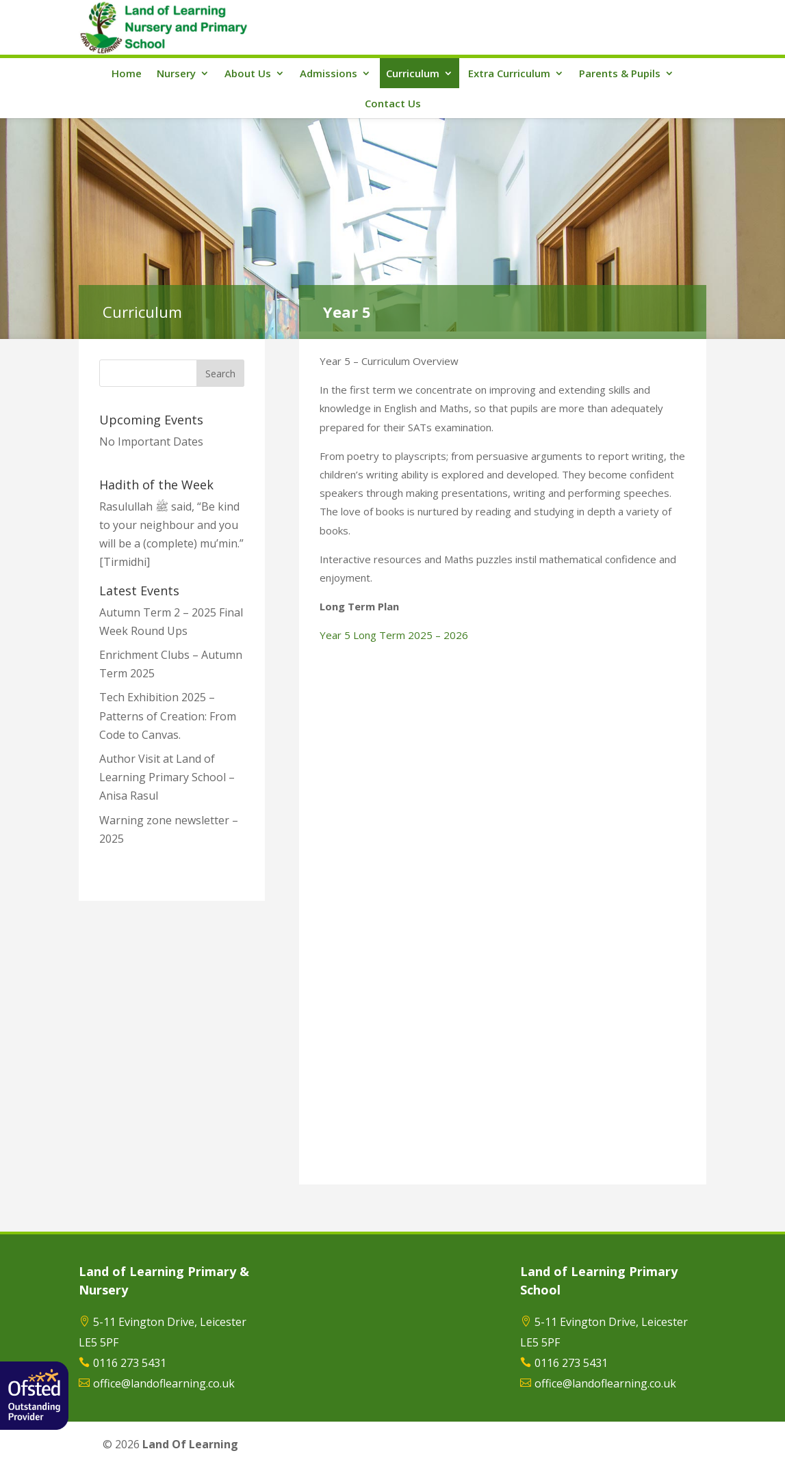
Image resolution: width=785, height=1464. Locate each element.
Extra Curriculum (509, 73)
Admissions (328, 73)
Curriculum (412, 73)
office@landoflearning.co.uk (164, 1383)
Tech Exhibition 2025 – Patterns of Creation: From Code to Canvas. (167, 716)
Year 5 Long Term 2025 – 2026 (394, 635)
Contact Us (393, 103)
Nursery (176, 73)
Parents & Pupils (619, 73)
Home (127, 73)
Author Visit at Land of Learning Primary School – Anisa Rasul (167, 777)
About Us (247, 73)
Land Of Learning (190, 1444)
